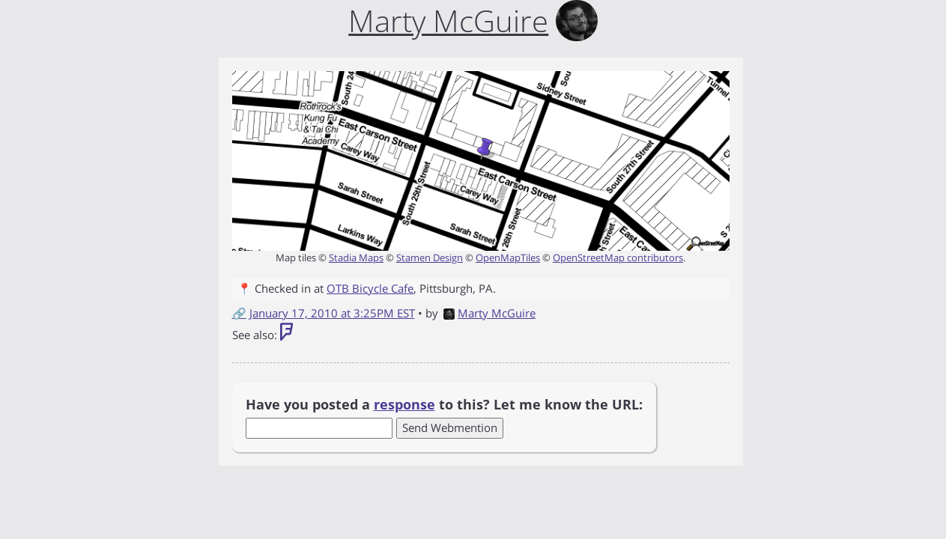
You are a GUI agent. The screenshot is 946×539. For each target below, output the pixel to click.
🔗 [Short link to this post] (239, 312)
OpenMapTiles (508, 257)
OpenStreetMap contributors (618, 257)
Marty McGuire (489, 312)
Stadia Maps (356, 257)
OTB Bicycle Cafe (370, 288)
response (404, 404)
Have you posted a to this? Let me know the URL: (444, 404)
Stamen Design (429, 257)
